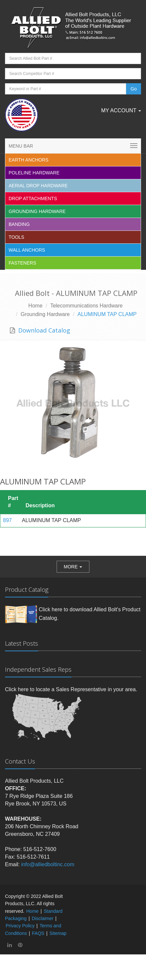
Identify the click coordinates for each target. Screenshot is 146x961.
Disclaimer (42, 918)
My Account (121, 110)
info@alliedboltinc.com (47, 864)
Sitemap (57, 933)
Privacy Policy (20, 925)
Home (35, 305)
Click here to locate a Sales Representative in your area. (71, 689)
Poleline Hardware (34, 172)
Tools (16, 237)
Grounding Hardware (37, 211)
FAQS (38, 933)
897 (7, 520)
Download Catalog (43, 330)
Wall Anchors (27, 250)
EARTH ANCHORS (28, 159)
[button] (73, 567)
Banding (19, 224)
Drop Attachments (33, 198)
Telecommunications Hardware (86, 305)
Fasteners (22, 263)
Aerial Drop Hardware (38, 185)
